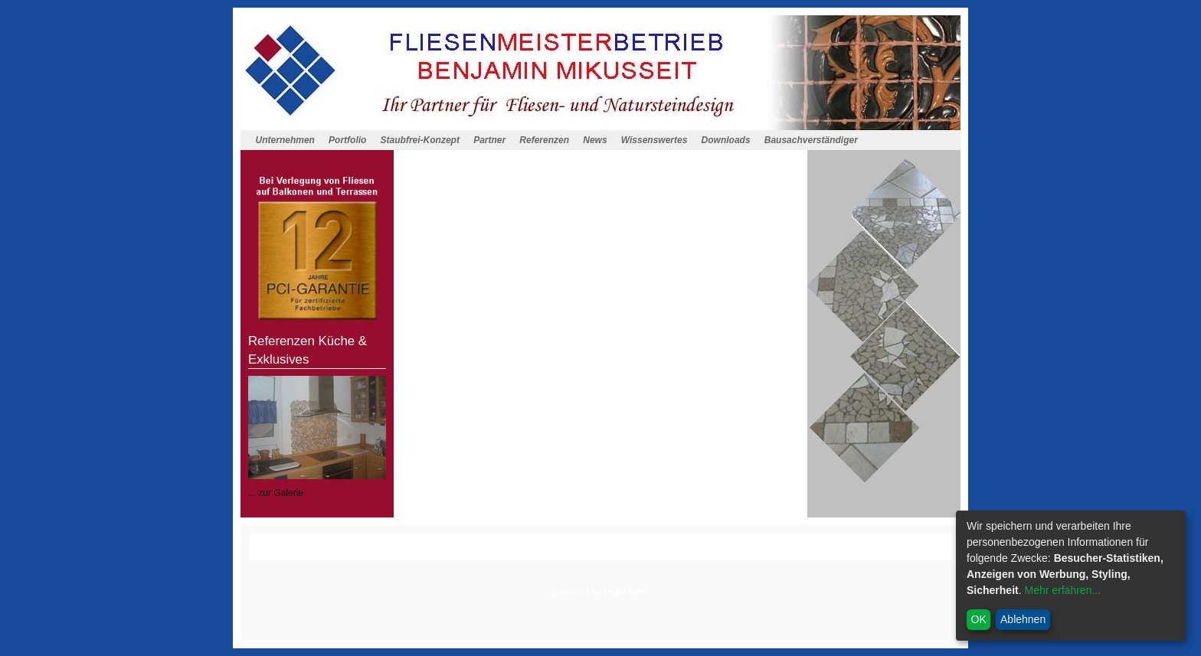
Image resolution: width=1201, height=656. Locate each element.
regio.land (625, 591)
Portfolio (347, 140)
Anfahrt (494, 553)
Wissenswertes (654, 140)
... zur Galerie (275, 493)
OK (979, 619)
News (595, 140)
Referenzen (544, 140)
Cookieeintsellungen (683, 553)
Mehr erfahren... (1062, 590)
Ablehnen (1023, 619)
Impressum (543, 553)
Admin (752, 553)
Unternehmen (285, 140)
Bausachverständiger (811, 140)
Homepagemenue (374, 540)
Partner (489, 140)
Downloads (726, 140)
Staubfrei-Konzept (420, 140)
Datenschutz (603, 553)
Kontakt (452, 553)
